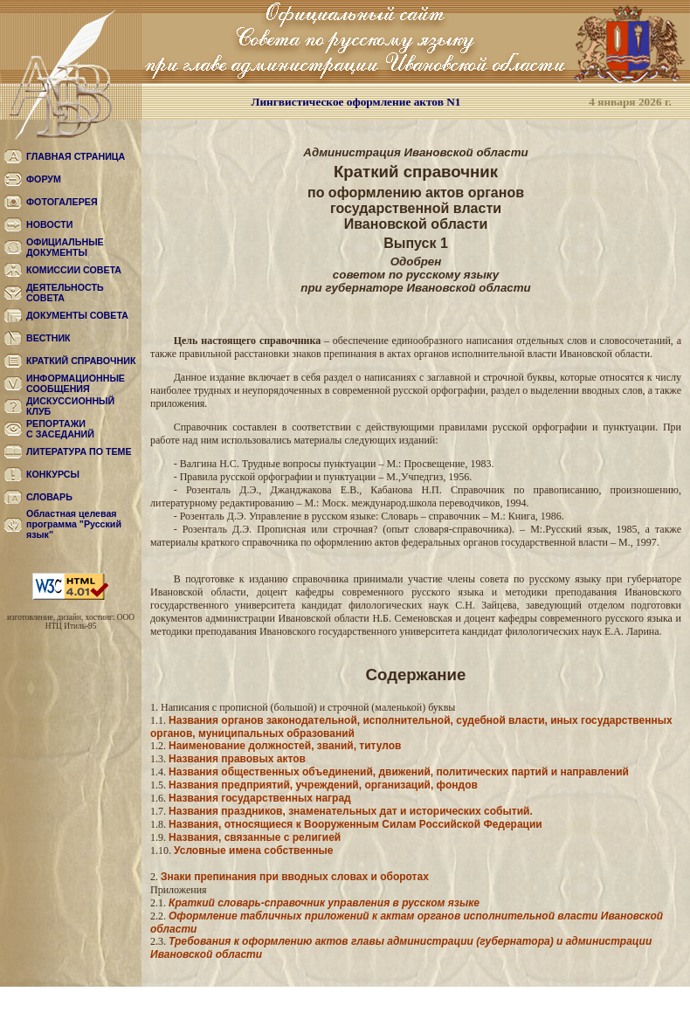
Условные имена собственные (253, 850)
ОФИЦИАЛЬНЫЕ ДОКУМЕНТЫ (65, 247)
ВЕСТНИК (48, 338)
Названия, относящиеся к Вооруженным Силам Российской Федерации (355, 824)
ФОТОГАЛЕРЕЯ (62, 201)
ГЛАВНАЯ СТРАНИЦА (75, 156)
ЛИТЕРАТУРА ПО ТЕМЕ (79, 451)
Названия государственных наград (260, 798)
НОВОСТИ (49, 224)
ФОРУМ (43, 179)
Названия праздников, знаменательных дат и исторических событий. (351, 811)
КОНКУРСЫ (52, 474)
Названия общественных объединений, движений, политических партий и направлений (399, 772)
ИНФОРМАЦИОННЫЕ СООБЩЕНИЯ (75, 383)
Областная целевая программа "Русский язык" (73, 524)
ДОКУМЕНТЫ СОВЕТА (77, 315)
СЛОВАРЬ (49, 497)
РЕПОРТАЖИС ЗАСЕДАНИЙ (60, 428)
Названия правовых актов (237, 759)
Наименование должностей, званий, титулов (285, 746)
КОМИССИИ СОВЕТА (73, 270)
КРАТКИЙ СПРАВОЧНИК (80, 360)
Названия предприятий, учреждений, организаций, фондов (323, 785)
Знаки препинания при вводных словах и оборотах (295, 877)
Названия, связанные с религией (255, 837)
